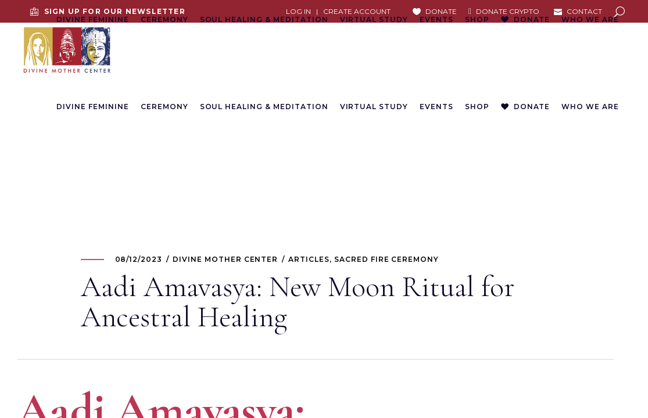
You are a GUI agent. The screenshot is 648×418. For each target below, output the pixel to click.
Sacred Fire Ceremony (386, 259)
